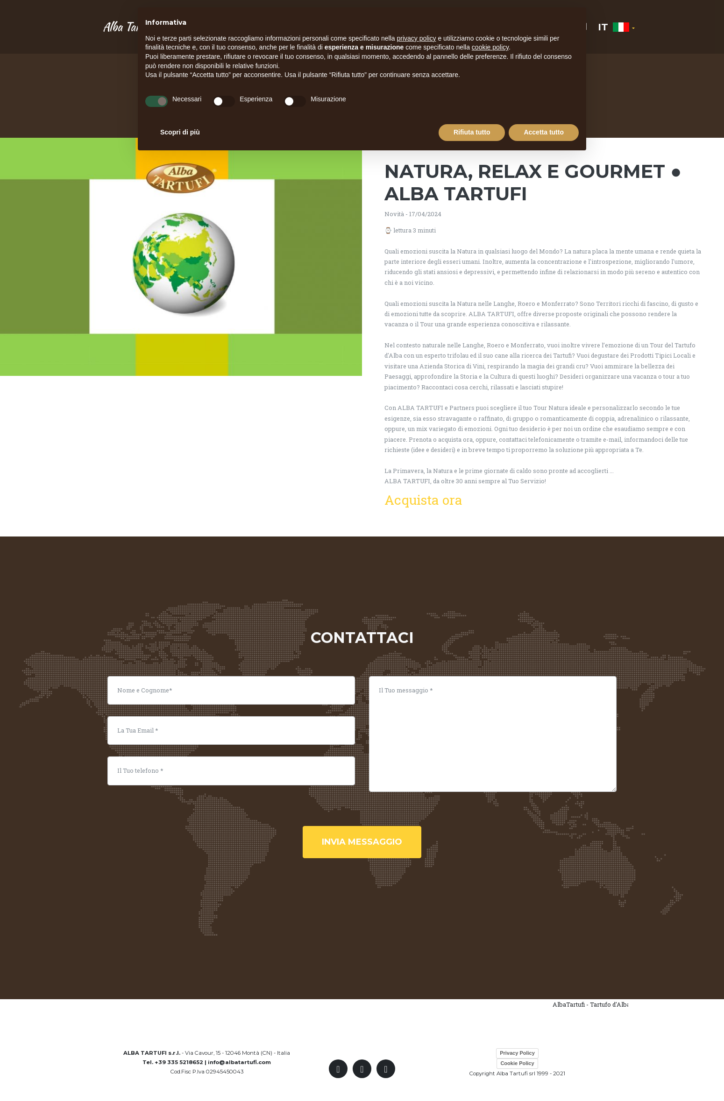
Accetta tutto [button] (544, 132)
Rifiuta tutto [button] (472, 132)
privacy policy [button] (416, 38)
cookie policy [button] (490, 47)
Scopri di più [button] (180, 132)
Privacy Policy (517, 1053)
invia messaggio (362, 842)
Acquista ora (423, 499)
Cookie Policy (517, 1063)
